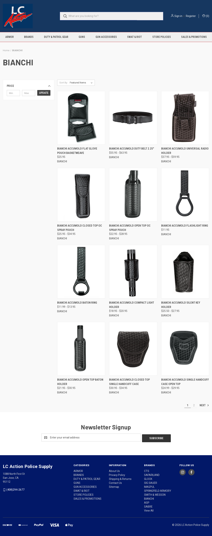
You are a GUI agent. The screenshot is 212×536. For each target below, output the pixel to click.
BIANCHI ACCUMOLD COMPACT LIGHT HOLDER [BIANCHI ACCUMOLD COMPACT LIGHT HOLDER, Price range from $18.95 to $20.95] (131, 305)
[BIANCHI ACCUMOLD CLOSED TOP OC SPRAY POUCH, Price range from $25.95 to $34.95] (81, 195)
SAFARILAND (152, 474)
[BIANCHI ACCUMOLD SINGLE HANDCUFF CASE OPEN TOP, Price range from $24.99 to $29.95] (185, 349)
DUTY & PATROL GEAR (56, 36)
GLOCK (148, 478)
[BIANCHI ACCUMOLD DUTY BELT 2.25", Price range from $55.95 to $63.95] (133, 118)
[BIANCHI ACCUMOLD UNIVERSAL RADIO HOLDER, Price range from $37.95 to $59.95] (185, 118)
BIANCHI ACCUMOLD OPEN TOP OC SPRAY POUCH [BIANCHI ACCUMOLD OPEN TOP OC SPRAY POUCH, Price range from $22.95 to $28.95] (129, 228)
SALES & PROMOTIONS (194, 36)
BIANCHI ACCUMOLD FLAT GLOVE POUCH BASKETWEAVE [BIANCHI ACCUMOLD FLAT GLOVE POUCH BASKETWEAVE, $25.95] (77, 151)
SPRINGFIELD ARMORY (157, 490)
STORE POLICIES (161, 36)
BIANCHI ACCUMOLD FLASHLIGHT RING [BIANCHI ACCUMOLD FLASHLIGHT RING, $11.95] (184, 225)
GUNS (82, 36)
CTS (146, 470)
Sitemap (114, 486)
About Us (114, 470)
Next (204, 405)
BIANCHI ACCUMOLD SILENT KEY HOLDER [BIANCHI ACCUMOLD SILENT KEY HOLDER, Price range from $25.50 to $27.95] (180, 305)
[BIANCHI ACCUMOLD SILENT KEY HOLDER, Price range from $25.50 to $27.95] (185, 272)
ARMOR (9, 36)
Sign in (178, 16)
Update (44, 93)
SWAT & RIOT (134, 36)
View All (148, 509)
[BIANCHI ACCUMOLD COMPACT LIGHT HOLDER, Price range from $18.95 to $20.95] (133, 272)
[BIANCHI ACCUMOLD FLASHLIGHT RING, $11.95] (185, 195)
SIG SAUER (150, 482)
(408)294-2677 (15, 489)
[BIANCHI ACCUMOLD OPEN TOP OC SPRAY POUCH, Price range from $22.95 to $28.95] (133, 195)
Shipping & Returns (120, 478)
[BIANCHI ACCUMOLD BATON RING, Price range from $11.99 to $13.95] (81, 272)
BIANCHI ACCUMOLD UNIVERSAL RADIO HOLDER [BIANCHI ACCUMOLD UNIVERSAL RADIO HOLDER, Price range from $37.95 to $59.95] (185, 151)
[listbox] (82, 83)
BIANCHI (149, 497)
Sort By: (63, 82)
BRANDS (28, 36)
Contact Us (115, 482)
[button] (28, 86)
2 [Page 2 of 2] (194, 405)
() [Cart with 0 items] (205, 16)
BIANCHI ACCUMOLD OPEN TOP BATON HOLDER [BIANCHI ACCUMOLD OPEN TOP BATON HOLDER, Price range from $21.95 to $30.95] (80, 382)
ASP (146, 501)
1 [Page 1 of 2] (187, 405)
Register (191, 16)
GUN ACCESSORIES (106, 36)
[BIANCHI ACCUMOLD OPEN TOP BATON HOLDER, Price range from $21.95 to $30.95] (81, 349)
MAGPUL (149, 486)
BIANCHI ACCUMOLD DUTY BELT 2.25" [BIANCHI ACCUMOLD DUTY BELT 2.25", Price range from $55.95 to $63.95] (131, 148)
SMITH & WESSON (155, 494)
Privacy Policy (117, 474)
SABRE (148, 505)
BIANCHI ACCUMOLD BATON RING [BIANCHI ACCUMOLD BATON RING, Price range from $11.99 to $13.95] (77, 302)
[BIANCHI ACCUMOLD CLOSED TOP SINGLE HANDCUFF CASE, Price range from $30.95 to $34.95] (133, 349)
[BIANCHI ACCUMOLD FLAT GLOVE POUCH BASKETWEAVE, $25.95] (81, 118)
